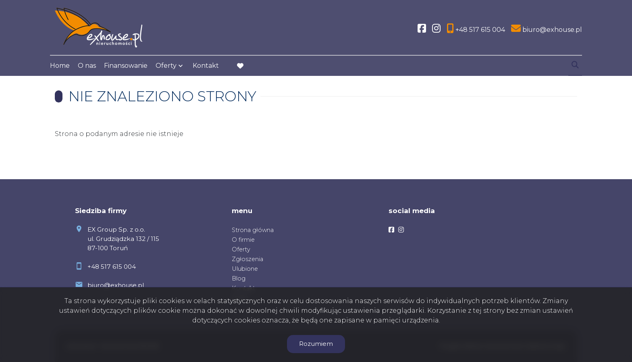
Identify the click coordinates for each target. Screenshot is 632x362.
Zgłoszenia (247, 259)
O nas (87, 65)
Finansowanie (126, 65)
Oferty (166, 65)
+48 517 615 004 (111, 266)
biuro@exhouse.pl (115, 285)
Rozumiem (316, 343)
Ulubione (245, 268)
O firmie (243, 239)
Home (60, 65)
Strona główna (253, 230)
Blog (238, 278)
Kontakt (206, 65)
